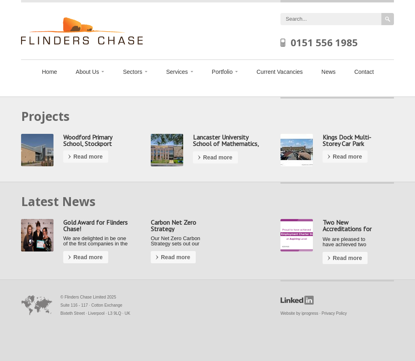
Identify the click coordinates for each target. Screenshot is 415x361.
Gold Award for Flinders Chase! (95, 225)
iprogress (310, 313)
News (328, 72)
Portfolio (222, 72)
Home (49, 72)
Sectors (132, 72)
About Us (87, 72)
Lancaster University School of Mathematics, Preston (226, 143)
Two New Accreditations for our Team (347, 228)
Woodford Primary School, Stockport (87, 140)
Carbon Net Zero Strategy (173, 225)
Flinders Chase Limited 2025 (90, 297)
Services (177, 72)
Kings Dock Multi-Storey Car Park (347, 140)
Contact (364, 72)
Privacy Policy (334, 313)
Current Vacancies (280, 72)
